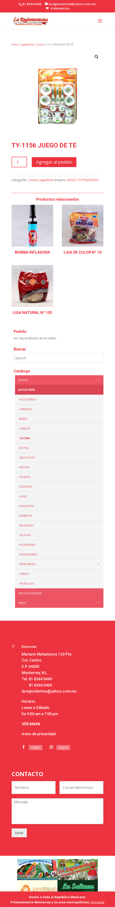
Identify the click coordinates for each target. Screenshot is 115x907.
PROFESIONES (28, 554)
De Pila (24, 448)
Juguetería (27, 44)
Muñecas (25, 516)
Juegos (59, 380)
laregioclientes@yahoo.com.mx (49, 691)
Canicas (24, 428)
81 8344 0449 (40, 679)
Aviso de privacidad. (39, 734)
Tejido (59, 602)
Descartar (97, 902)
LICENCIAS (25, 486)
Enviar (19, 833)
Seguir (35, 747)
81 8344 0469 (40, 685)
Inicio (15, 44)
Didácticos (27, 457)
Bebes (23, 419)
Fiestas (24, 467)
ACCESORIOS (27, 399)
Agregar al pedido (54, 162)
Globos (24, 477)
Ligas (23, 496)
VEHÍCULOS (26, 583)
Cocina (40, 44)
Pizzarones (27, 545)
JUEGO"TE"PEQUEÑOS (83, 180)
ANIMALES (25, 409)
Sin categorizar (29, 593)
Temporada (60, 564)
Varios (24, 574)
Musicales (26, 525)
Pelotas (25, 535)
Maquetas (26, 506)
